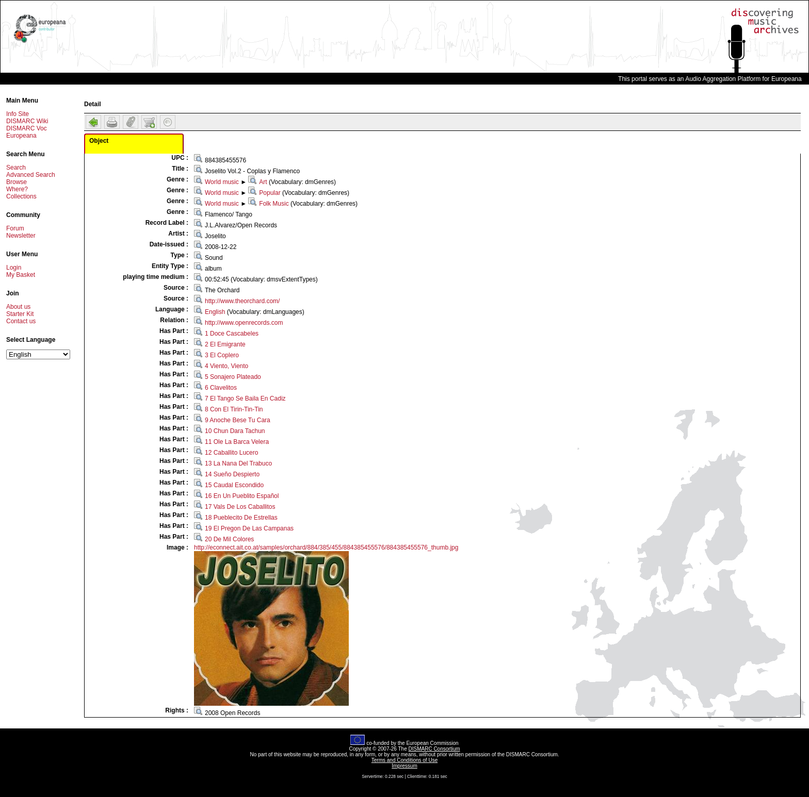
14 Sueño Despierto (232, 474)
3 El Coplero (222, 355)
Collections (21, 196)
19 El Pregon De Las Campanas (249, 528)
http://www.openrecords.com (244, 322)
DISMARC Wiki (27, 121)
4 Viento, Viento (226, 366)
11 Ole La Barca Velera (237, 441)
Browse (16, 182)
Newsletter (21, 235)
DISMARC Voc (26, 128)
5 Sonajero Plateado (233, 376)
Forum (15, 228)
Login (13, 267)
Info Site (17, 114)
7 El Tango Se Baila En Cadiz (245, 398)
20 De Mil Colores (229, 539)
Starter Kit (20, 314)
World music (222, 182)
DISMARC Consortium (434, 749)
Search (16, 167)
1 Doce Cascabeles (231, 333)
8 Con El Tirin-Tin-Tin (234, 409)
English (215, 312)
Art (263, 182)
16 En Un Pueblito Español (242, 496)
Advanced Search (30, 174)
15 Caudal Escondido (234, 485)
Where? (17, 189)
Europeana (21, 135)
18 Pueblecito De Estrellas (241, 517)
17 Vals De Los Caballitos (240, 506)
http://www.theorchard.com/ (242, 301)
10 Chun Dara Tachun (235, 431)
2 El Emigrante (225, 344)
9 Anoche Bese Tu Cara (237, 420)
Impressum (404, 766)
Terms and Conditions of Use (404, 760)
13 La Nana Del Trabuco (238, 463)
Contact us (21, 321)
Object (98, 140)
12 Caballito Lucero (231, 452)
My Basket (20, 274)
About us (18, 306)
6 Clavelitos (221, 387)
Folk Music (273, 203)
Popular (269, 192)
